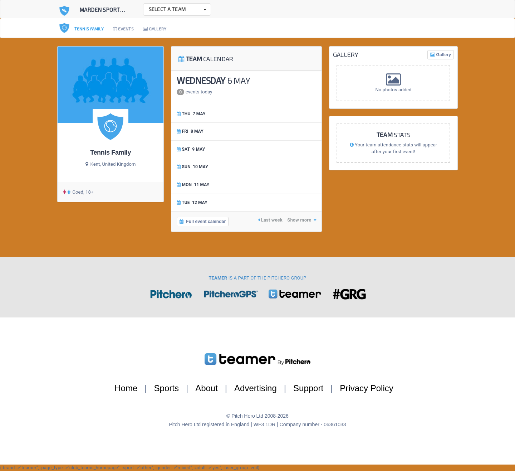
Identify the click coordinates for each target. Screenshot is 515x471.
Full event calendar (203, 221)
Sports (166, 388)
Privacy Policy (366, 388)
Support (308, 388)
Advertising (255, 388)
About (206, 388)
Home (125, 388)
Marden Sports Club (108, 9)
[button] (177, 9)
